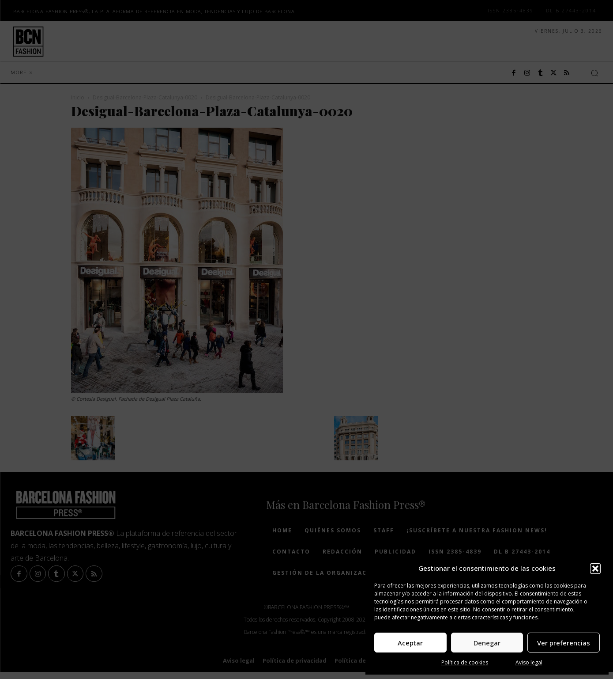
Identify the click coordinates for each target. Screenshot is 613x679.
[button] (595, 568)
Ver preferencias (563, 642)
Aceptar (410, 642)
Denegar (487, 642)
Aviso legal (528, 662)
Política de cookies (464, 662)
